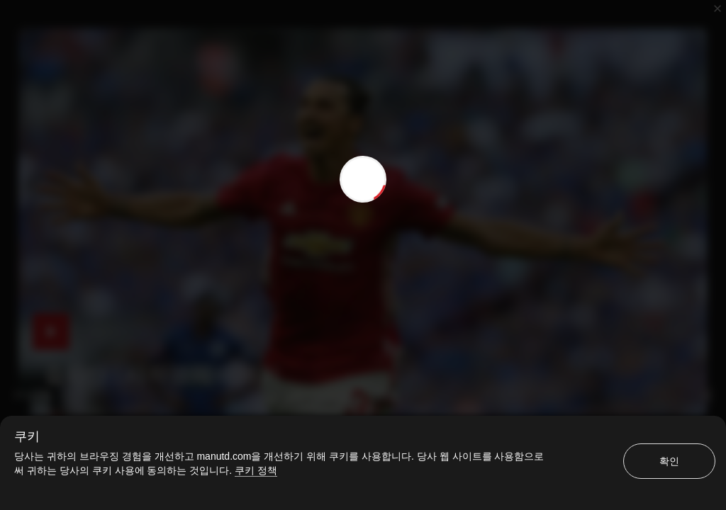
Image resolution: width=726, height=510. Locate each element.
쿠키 (27, 436)
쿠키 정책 (256, 470)
